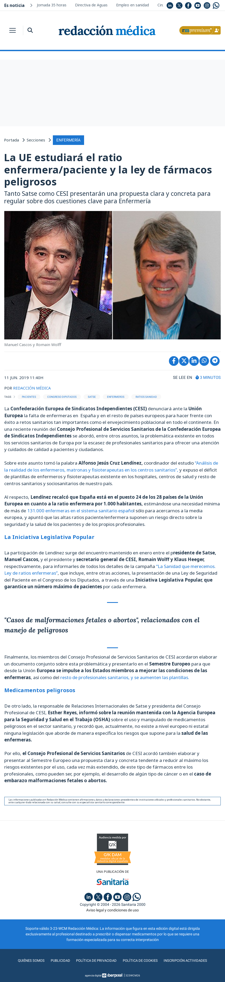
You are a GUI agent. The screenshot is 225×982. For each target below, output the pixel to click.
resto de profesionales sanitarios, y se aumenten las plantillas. (125, 677)
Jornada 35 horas (51, 4)
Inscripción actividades (188, 960)
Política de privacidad (95, 960)
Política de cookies (141, 960)
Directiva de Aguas (91, 4)
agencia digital (93, 975)
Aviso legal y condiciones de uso (112, 910)
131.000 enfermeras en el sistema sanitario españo (81, 510)
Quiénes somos (27, 960)
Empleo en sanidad (132, 4)
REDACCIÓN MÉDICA (32, 387)
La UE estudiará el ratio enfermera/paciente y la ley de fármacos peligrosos (108, 169)
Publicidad (57, 960)
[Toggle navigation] (12, 30)
